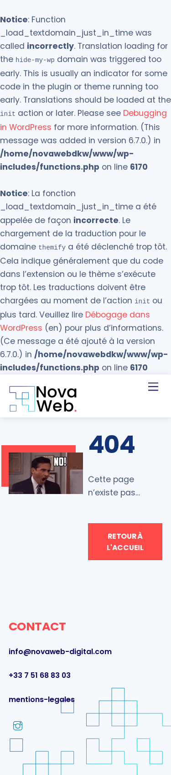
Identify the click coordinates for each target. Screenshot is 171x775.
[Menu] (153, 383)
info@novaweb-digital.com (60, 648)
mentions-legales (42, 696)
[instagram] (18, 722)
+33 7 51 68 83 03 (40, 671)
